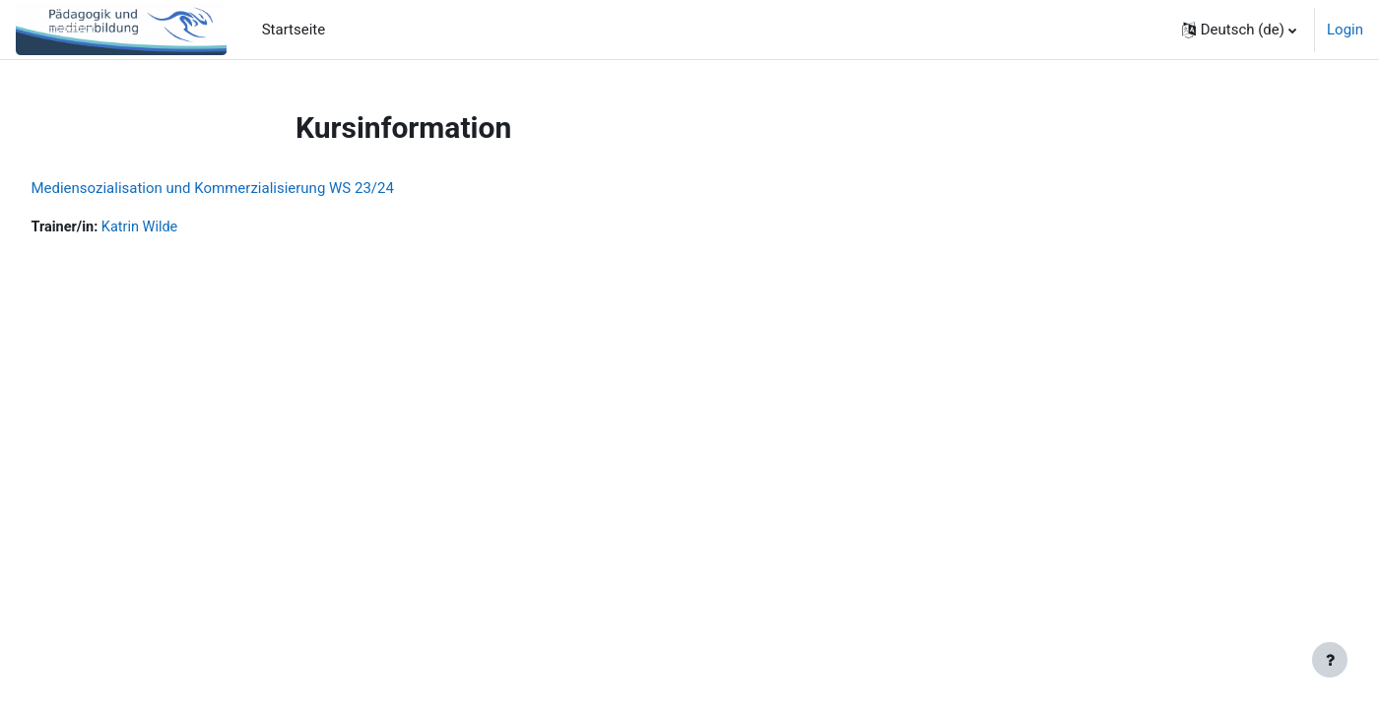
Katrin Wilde (187, 227)
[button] (1239, 29)
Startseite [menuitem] (294, 29)
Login (1345, 29)
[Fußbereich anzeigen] (1329, 659)
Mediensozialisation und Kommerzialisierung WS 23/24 (256, 188)
